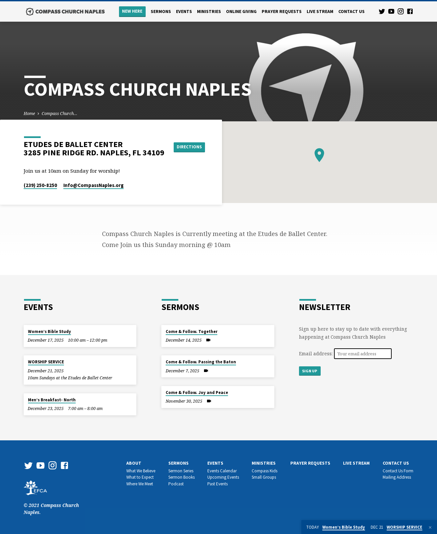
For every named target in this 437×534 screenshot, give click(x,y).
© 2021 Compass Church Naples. (51, 501)
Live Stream (320, 11)
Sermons (161, 11)
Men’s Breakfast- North (52, 400)
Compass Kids (264, 471)
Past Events (217, 484)
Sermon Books (181, 477)
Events (184, 11)
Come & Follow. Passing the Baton (201, 362)
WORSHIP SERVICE (46, 362)
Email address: (316, 353)
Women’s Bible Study (49, 331)
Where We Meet (139, 484)
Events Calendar (222, 471)
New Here (132, 11)
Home (29, 113)
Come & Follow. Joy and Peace (197, 392)
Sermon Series (180, 471)
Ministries (209, 11)
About (133, 463)
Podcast (176, 484)
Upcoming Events (223, 477)
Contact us (351, 11)
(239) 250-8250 (40, 185)
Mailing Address (397, 477)
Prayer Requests (282, 11)
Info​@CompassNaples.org (93, 185)
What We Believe (140, 471)
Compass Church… (59, 113)
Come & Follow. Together (191, 331)
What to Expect (140, 477)
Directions (190, 147)
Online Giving (241, 11)
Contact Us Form (398, 471)
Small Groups (264, 477)
